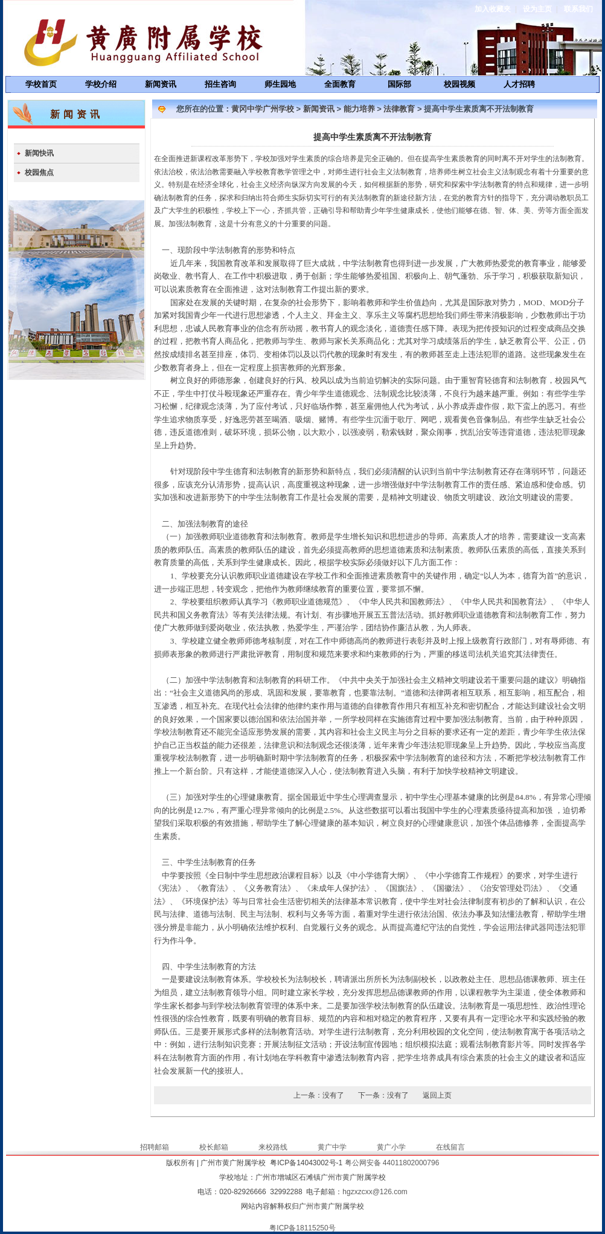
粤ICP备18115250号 (302, 1228)
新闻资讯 (160, 84)
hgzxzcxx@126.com (375, 1192)
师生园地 (280, 84)
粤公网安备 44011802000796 (392, 1163)
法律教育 (399, 108)
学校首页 (41, 84)
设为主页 (537, 9)
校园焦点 (39, 172)
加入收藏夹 (493, 9)
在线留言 (450, 1147)
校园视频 (459, 84)
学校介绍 (101, 84)
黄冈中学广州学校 (262, 108)
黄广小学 (391, 1147)
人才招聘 (519, 84)
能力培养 (359, 108)
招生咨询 (220, 84)
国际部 (399, 84)
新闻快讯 (39, 153)
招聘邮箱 (154, 1147)
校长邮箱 (213, 1147)
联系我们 (578, 9)
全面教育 (340, 84)
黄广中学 (332, 1147)
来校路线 (272, 1147)
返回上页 (437, 1095)
